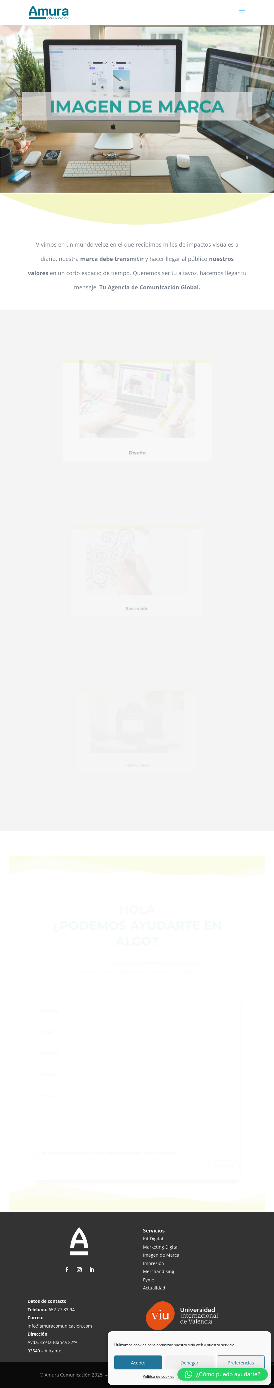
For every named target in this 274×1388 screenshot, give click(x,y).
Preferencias (241, 1362)
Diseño (137, 444)
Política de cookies (158, 1376)
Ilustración (137, 602)
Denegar (189, 1362)
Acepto (138, 1362)
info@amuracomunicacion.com (60, 1326)
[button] (222, 1374)
